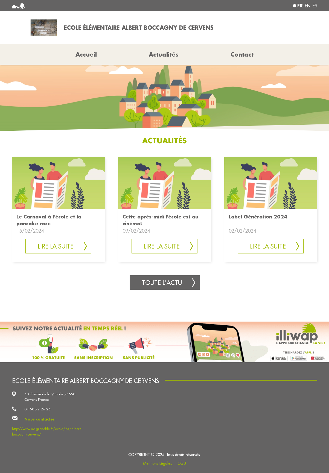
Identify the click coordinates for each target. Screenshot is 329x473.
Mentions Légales (157, 463)
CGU (181, 463)
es (315, 5)
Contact (242, 54)
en (307, 5)
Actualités (164, 54)
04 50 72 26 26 (37, 409)
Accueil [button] (86, 54)
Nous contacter (39, 419)
